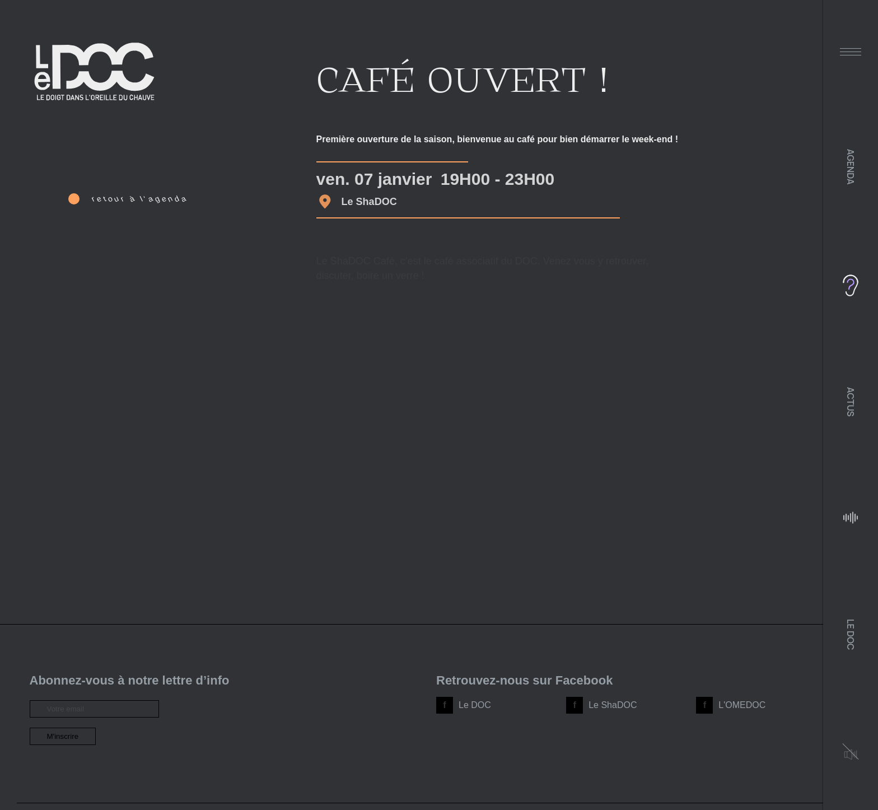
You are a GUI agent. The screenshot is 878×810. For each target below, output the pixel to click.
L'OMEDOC (741, 705)
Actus (850, 402)
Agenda (850, 167)
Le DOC (850, 634)
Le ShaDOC (613, 705)
